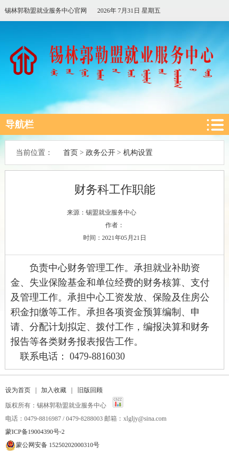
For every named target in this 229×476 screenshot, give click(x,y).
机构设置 (138, 153)
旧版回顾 (90, 390)
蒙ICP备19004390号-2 (35, 431)
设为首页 (18, 390)
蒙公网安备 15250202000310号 (57, 445)
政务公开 (100, 153)
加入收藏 (53, 390)
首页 (70, 153)
